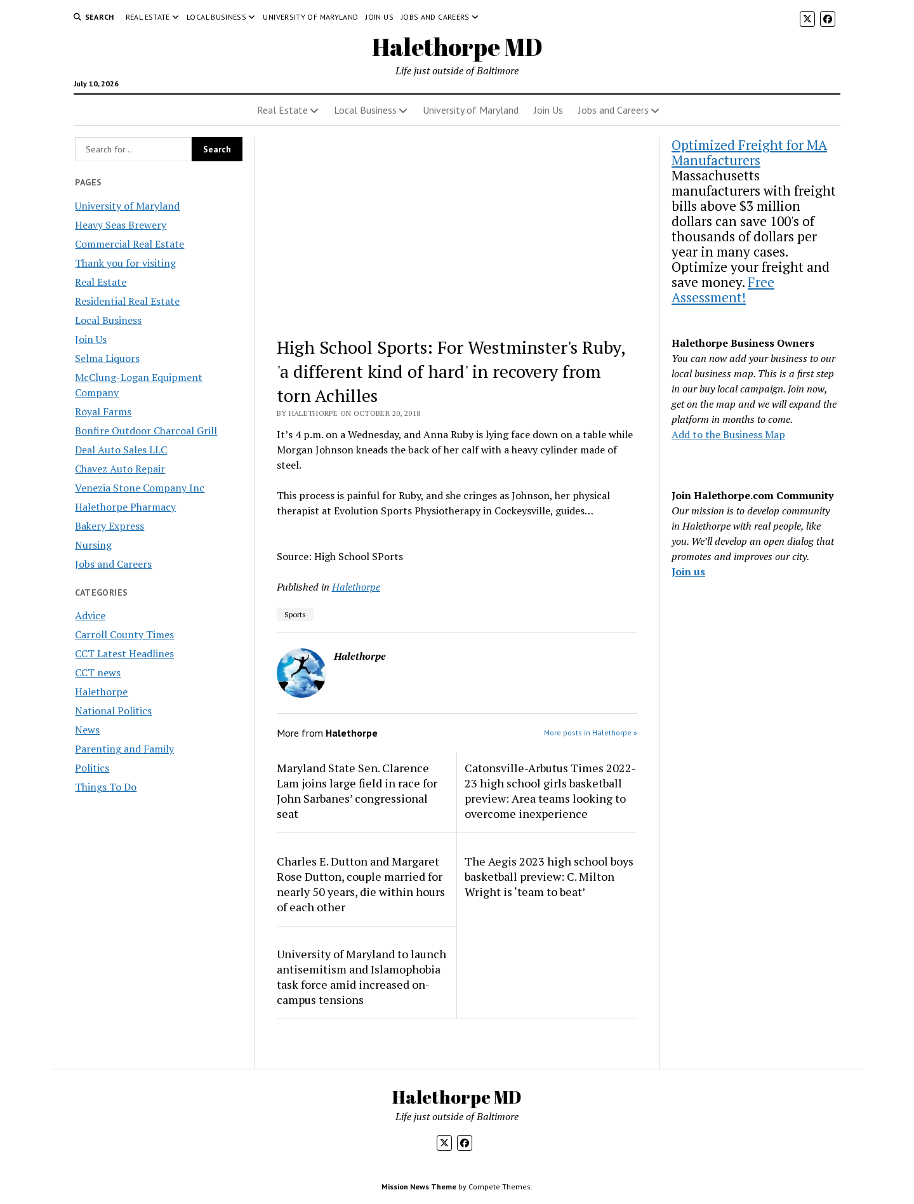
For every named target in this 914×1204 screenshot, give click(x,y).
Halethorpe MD (457, 46)
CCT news (98, 672)
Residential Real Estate (127, 301)
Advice (90, 615)
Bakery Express (109, 526)
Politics (92, 768)
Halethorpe (101, 692)
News (87, 730)
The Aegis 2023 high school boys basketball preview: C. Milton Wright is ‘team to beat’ (549, 876)
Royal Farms (103, 411)
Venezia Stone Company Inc (139, 488)
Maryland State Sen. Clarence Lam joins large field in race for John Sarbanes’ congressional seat (357, 790)
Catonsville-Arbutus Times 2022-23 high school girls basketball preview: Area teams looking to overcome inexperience (550, 790)
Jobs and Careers (435, 17)
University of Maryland (310, 17)
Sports (295, 614)
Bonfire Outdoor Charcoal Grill (146, 431)
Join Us (380, 17)
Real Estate (148, 17)
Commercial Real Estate (129, 244)
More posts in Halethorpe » (590, 732)
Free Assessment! (723, 289)
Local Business (216, 17)
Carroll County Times (124, 634)
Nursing (93, 545)
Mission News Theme (418, 1186)
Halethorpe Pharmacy (125, 507)
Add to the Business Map (728, 434)
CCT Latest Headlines (124, 653)
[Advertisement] (457, 231)
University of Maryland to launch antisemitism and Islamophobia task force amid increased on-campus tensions (361, 976)
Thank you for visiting (125, 263)
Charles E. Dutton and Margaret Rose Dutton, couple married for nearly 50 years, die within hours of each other (361, 883)
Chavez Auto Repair (120, 469)
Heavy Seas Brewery (120, 225)
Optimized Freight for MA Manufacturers (749, 152)
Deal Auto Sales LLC (121, 450)
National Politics (113, 711)
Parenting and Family (124, 749)
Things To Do (105, 787)
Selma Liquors (107, 358)
